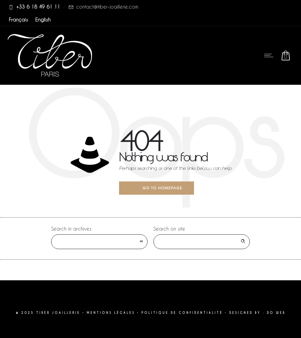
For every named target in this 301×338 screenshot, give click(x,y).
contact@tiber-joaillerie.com (107, 6)
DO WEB (276, 313)
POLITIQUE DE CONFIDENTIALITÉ (182, 313)
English (43, 19)
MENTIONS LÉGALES (111, 313)
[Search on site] (201, 241)
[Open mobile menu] (270, 55)
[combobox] (99, 241)
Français (18, 19)
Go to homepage (162, 187)
